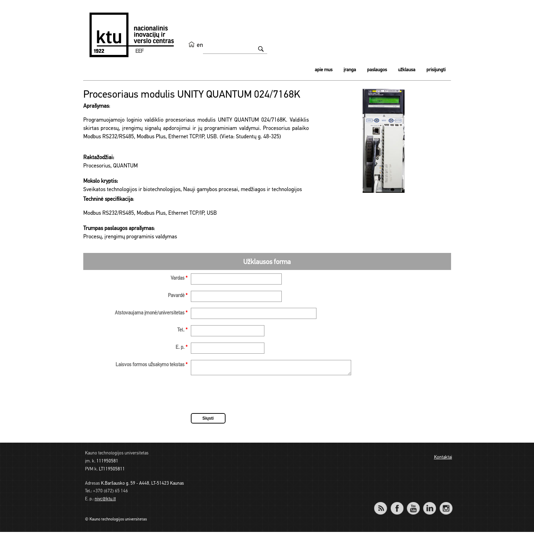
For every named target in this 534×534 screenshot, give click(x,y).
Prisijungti (436, 70)
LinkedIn (429, 505)
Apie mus (323, 70)
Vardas (179, 278)
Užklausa (406, 70)
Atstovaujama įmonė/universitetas (151, 313)
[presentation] (243, 397)
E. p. (181, 347)
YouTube (413, 505)
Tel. (182, 330)
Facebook (397, 505)
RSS (384, 505)
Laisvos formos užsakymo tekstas (151, 365)
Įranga (350, 70)
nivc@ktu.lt (105, 501)
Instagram (446, 505)
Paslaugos (377, 70)
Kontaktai (443, 459)
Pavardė (177, 295)
